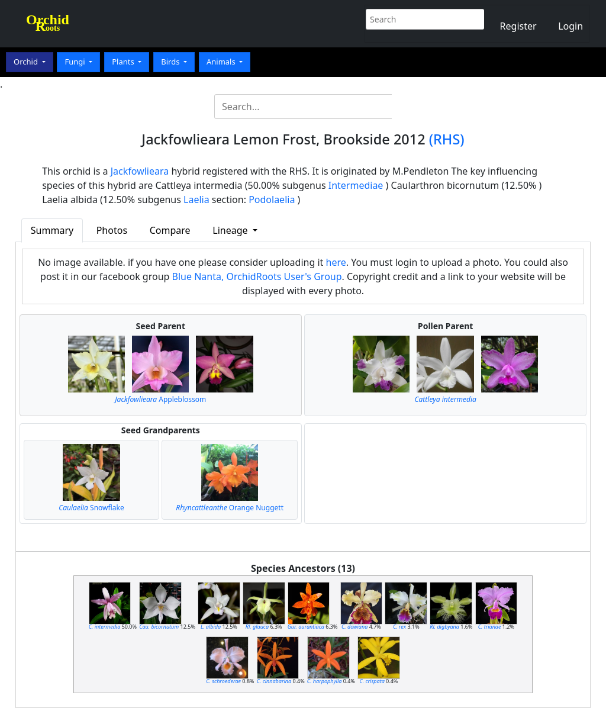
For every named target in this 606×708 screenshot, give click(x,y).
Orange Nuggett (229, 508)
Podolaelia (272, 199)
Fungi (76, 61)
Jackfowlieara (140, 171)
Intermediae (355, 185)
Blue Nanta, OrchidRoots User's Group (257, 276)
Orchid (27, 61)
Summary (52, 230)
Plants (124, 61)
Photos (111, 230)
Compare (170, 230)
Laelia (196, 199)
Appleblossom (160, 399)
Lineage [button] (231, 230)
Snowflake (91, 508)
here (336, 262)
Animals (222, 61)
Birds (171, 61)
